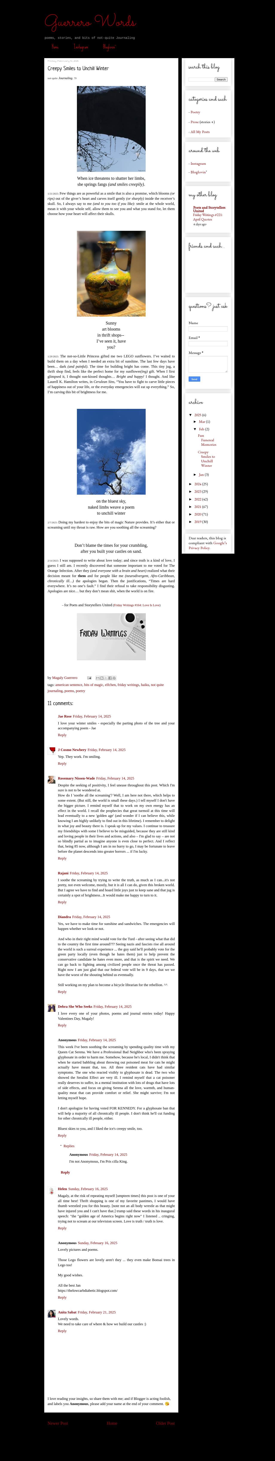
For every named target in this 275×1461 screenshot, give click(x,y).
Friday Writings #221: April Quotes (208, 217)
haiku (145, 685)
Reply (62, 735)
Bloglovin (198, 171)
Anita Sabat (67, 1312)
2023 (198, 491)
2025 (198, 414)
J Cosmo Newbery (72, 750)
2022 (198, 499)
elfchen (110, 685)
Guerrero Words (90, 22)
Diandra (64, 917)
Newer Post (58, 1423)
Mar (202, 421)
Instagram (81, 46)
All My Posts (200, 131)
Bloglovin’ (109, 46)
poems (69, 691)
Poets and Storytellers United (209, 209)
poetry (80, 691)
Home (55, 46)
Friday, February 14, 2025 (92, 716)
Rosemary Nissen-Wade (76, 778)
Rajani (63, 873)
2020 (198, 514)
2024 (198, 483)
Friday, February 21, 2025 (97, 1312)
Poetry (195, 111)
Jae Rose (65, 716)
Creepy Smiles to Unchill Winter (206, 458)
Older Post (165, 1423)
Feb (202, 428)
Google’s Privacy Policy (208, 545)
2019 (198, 521)
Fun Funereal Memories (207, 440)
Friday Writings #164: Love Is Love (136, 605)
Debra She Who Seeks (75, 1007)
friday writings (128, 685)
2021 (198, 506)
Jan (202, 474)
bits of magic (93, 685)
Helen (62, 1189)
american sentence (68, 685)
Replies (69, 1146)
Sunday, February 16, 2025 (88, 1189)
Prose (195, 121)
